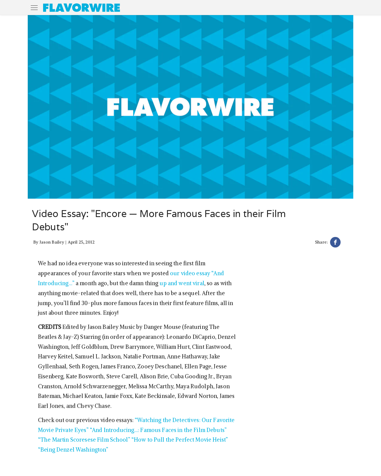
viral (198, 283)
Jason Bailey (52, 242)
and (172, 283)
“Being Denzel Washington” (73, 449)
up (162, 283)
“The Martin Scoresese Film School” (84, 439)
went (184, 283)
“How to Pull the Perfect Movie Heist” (179, 439)
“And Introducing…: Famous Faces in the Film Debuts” (158, 430)
